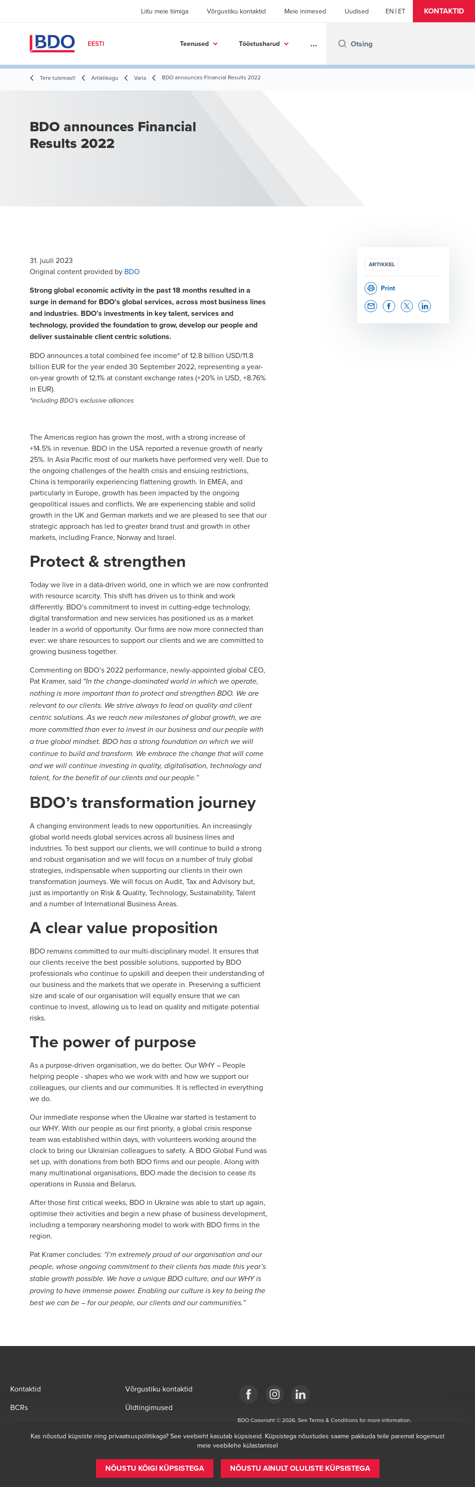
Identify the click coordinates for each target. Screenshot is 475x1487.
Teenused (194, 43)
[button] (444, 11)
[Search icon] (342, 43)
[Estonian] (401, 11)
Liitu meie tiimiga (164, 11)
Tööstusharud (259, 43)
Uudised (357, 11)
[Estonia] (249, 1394)
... (313, 44)
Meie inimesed (305, 11)
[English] (389, 11)
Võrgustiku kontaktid (236, 11)
